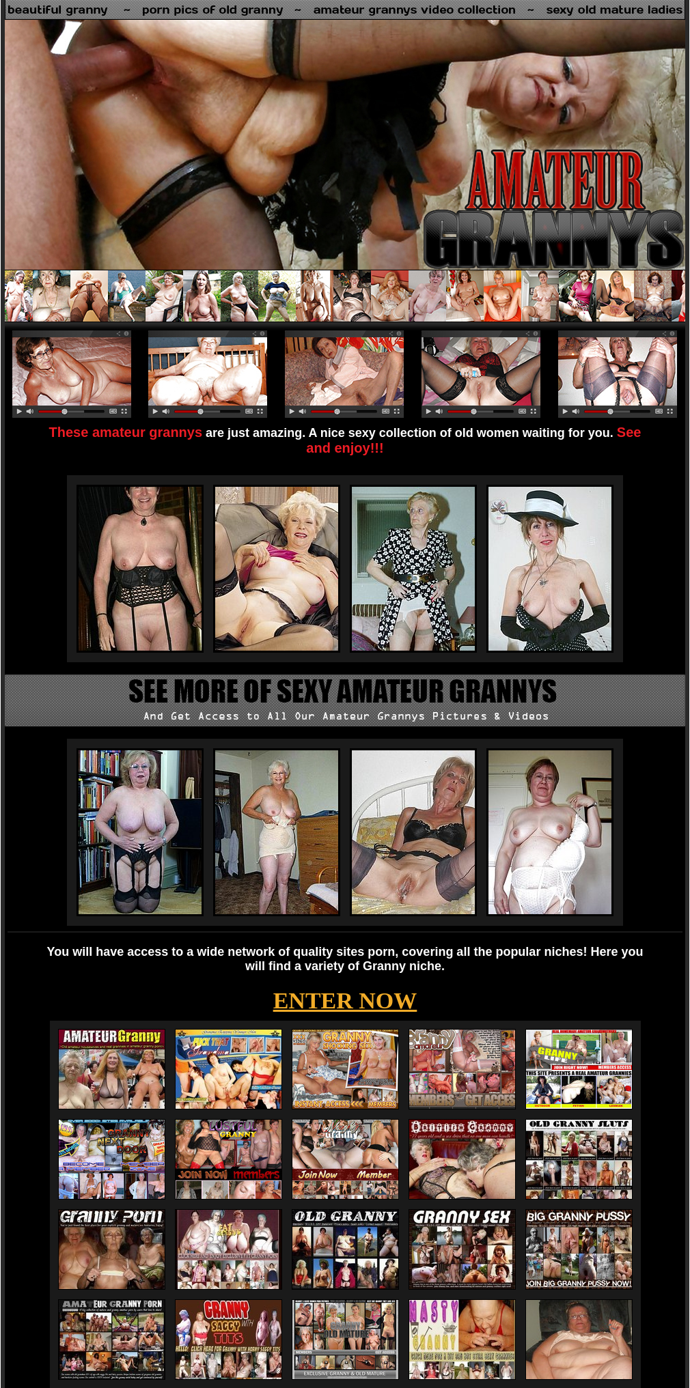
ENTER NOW (345, 1000)
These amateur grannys (126, 432)
